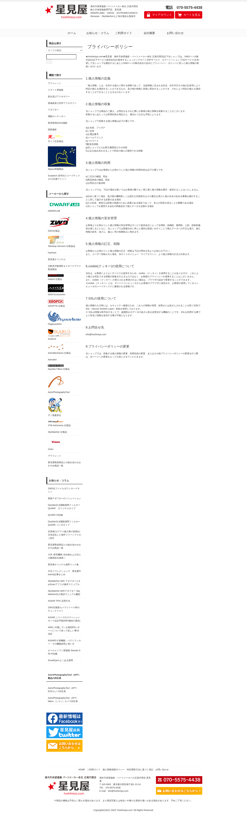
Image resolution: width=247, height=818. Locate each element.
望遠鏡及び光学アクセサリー (62, 103)
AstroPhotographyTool (59, 383)
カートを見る (191, 14)
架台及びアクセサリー (59, 96)
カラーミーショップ (172, 60)
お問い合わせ (175, 33)
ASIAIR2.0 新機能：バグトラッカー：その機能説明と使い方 (64, 642)
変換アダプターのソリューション (64, 498)
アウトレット (54, 83)
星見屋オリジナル (57, 259)
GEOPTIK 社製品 (56, 303)
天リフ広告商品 (56, 139)
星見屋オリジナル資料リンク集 (63, 564)
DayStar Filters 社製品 (59, 367)
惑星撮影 (52, 129)
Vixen (56, 443)
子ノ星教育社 (55, 407)
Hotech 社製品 (56, 277)
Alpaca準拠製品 (62, 158)
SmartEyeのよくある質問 (60, 660)
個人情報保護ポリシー (114, 769)
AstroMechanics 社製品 (59, 349)
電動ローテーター (57, 116)
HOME (81, 769)
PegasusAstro (64, 318)
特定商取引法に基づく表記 (140, 769)
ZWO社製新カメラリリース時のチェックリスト (64, 609)
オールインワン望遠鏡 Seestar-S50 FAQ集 (64, 652)
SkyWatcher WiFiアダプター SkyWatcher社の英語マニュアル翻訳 (64, 592)
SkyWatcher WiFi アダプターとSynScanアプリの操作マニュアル (64, 583)
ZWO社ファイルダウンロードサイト (64, 490)
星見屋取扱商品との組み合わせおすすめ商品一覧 (64, 546)
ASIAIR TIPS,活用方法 (59, 601)
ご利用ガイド (123, 33)
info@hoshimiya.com (118, 791)
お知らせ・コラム (97, 33)
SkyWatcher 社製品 (57, 432)
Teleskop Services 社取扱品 (61, 241)
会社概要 (149, 33)
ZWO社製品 (59, 224)
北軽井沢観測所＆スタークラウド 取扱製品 (64, 268)
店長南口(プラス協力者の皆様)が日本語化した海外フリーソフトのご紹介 (64, 534)
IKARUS (59, 334)
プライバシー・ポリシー (165, 63)
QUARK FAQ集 (55, 515)
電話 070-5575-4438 (183, 7)
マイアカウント (162, 14)
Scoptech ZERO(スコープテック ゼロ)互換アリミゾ (64, 177)
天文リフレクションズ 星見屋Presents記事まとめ (64, 573)
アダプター (53, 109)
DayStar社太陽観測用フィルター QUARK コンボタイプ (64, 523)
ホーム (72, 33)
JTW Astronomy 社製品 (59, 423)
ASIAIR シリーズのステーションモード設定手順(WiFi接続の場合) (64, 619)
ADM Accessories (56, 290)
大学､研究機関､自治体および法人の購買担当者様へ (64, 556)
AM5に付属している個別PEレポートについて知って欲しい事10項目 (64, 630)
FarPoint (52, 252)
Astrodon (52, 359)
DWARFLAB (64, 206)
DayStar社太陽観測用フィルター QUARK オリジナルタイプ (64, 507)
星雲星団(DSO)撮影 (57, 123)
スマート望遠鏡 (55, 90)
